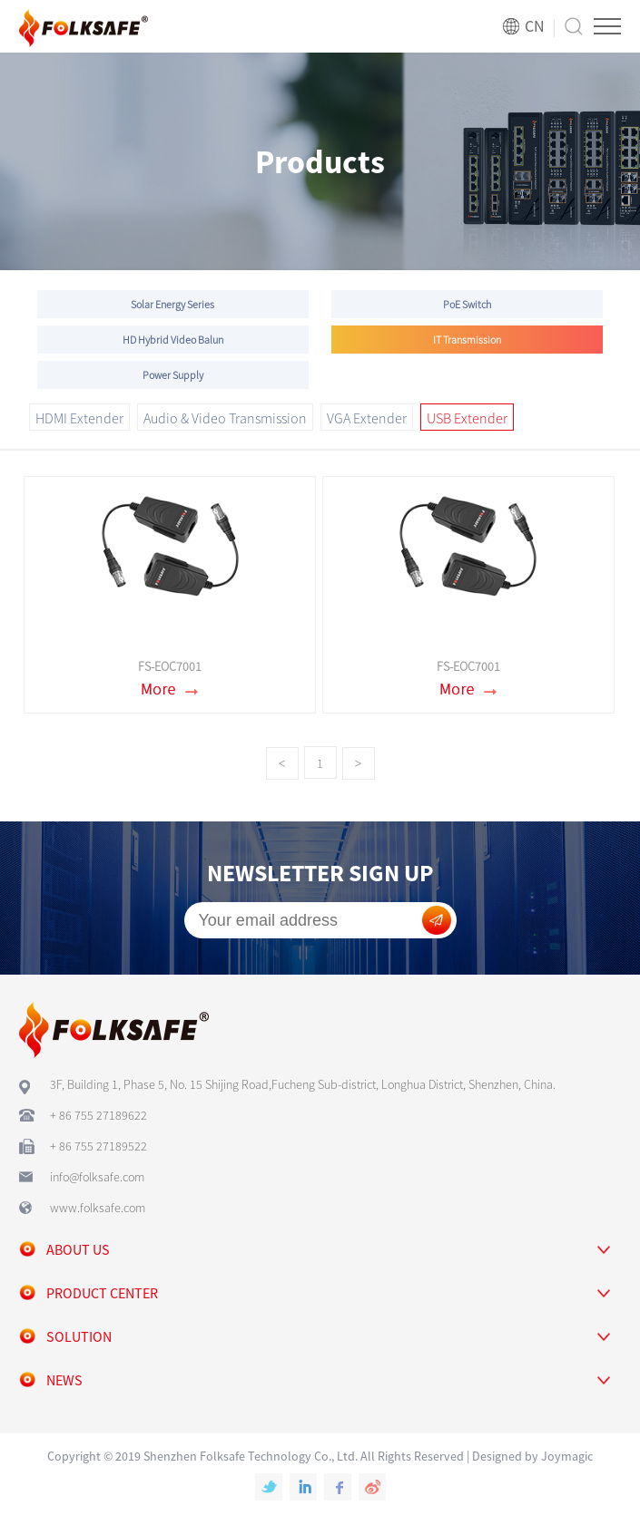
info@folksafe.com (97, 1177)
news (64, 1380)
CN (535, 25)
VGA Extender (367, 418)
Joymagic (567, 1456)
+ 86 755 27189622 (98, 1115)
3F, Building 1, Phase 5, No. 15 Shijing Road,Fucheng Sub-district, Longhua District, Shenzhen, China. (303, 1084)
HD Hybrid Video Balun (173, 339)
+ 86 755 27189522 (98, 1146)
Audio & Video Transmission (225, 418)
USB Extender (467, 418)
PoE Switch (467, 304)
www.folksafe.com (97, 1207)
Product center (102, 1293)
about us (78, 1249)
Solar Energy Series (172, 304)
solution (79, 1336)
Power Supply (173, 375)
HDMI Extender (79, 418)
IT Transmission (467, 339)
